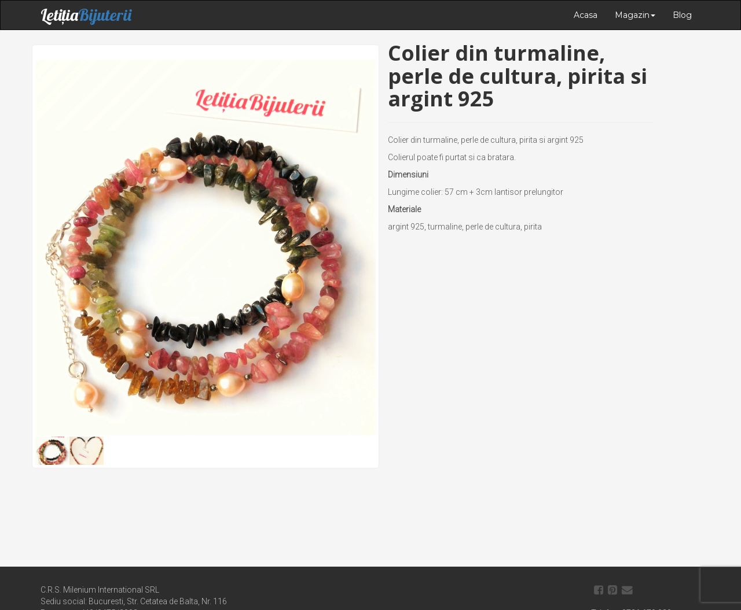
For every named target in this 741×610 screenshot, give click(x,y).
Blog (682, 15)
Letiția (86, 15)
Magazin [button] (635, 15)
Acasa (585, 15)
